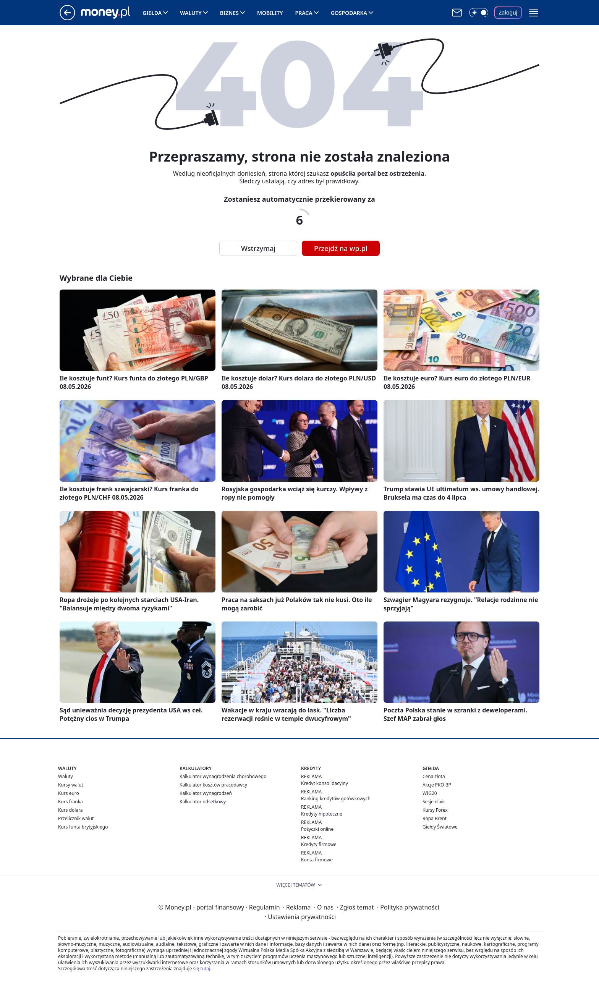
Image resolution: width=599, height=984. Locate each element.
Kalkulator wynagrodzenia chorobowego (223, 776)
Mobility (270, 12)
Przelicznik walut (76, 818)
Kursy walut (70, 785)
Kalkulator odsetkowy (203, 801)
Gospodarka (349, 12)
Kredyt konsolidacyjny (324, 783)
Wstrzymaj (258, 248)
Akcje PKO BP (437, 785)
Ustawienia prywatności (300, 917)
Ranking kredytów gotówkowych (336, 798)
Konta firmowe (317, 859)
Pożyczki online (317, 829)
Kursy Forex (435, 810)
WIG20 (430, 793)
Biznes (229, 12)
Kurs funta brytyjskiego (83, 827)
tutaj (205, 968)
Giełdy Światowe (440, 827)
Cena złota (434, 776)
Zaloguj (508, 12)
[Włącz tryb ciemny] (478, 12)
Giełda (152, 12)
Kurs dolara (70, 810)
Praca (303, 12)
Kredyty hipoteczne (321, 814)
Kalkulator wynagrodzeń (206, 793)
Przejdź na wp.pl (340, 248)
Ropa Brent (435, 818)
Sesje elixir (434, 801)
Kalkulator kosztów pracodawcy (213, 785)
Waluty (191, 12)
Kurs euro (68, 793)
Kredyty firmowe (319, 844)
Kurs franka (70, 801)
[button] (534, 12)
